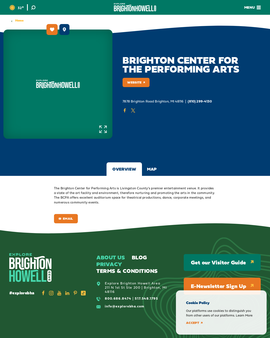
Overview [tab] (124, 169)
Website (136, 82)
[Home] (135, 7)
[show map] (64, 29)
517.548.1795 (146, 298)
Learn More (244, 315)
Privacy (109, 264)
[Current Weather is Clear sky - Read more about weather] (16, 7)
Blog (139, 257)
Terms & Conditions (127, 271)
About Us (110, 257)
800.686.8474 (118, 298)
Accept (194, 323)
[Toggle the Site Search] (33, 7)
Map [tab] (152, 169)
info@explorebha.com (124, 306)
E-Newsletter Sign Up (222, 286)
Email (66, 218)
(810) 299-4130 (200, 101)
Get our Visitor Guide (222, 262)
